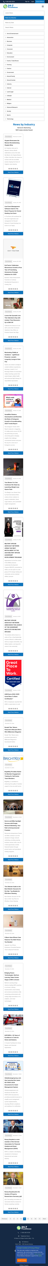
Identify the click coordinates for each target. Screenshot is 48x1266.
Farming (9, 64)
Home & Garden (11, 80)
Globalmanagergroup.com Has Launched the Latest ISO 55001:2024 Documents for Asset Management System (13, 1082)
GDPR (40, 1255)
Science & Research (12, 107)
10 (35, 1218)
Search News (9, 27)
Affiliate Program (24, 1265)
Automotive (10, 37)
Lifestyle (9, 95)
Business (9, 41)
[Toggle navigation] (43, 6)
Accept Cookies (22, 1260)
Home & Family (11, 76)
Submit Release (40, 1)
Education (10, 53)
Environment (10, 56)
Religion (9, 103)
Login (32, 1)
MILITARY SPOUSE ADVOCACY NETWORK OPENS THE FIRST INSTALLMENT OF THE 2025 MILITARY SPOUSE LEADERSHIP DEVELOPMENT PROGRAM (13, 550)
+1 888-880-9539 (9, 1)
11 (39, 1218)
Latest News (9, 13)
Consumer (10, 49)
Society (9, 111)
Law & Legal (10, 91)
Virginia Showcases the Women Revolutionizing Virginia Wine (12, 143)
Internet (9, 88)
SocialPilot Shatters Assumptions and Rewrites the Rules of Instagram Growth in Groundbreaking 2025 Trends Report (13, 419)
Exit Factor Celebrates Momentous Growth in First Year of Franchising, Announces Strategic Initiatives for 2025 (13, 270)
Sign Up (27, 1)
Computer (9, 45)
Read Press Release (13, 172)
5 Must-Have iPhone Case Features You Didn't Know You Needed (13, 940)
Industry (9, 84)
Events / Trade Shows (13, 60)
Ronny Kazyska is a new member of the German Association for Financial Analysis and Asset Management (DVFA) (12, 1144)
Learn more (37, 1254)
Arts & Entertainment (12, 33)
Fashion (9, 68)
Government (10, 72)
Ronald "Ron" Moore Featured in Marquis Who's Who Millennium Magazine (13, 730)
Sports (9, 115)
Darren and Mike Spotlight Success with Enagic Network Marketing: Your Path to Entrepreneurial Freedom (13, 826)
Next (44, 1218)
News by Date (9, 22)
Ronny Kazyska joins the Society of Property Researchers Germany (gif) (13, 1194)
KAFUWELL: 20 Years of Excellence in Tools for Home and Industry (12, 1038)
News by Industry (10, 17)
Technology (10, 119)
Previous (4, 1218)
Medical (9, 99)
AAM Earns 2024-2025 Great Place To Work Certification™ (12, 696)
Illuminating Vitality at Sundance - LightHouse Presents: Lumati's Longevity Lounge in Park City (12, 357)
